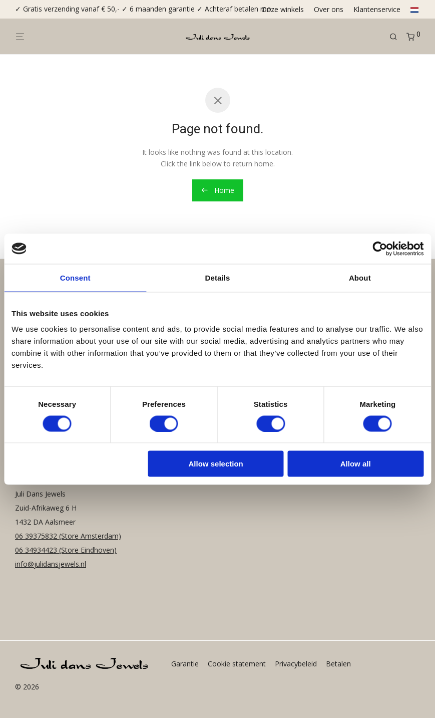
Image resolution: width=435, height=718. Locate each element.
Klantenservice (376, 9)
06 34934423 (36, 550)
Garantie (185, 663)
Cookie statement (237, 663)
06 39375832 (37, 536)
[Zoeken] (396, 37)
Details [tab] (217, 277)
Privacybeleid (296, 663)
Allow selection (216, 463)
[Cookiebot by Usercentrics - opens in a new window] (379, 248)
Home (217, 190)
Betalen (338, 663)
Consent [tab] (75, 277)
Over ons (328, 9)
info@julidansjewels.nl (50, 564)
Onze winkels (282, 9)
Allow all (355, 463)
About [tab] (360, 277)
